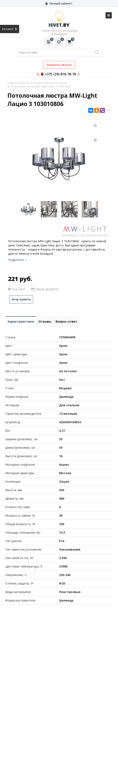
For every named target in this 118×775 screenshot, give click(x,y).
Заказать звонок (59, 65)
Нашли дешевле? (45, 289)
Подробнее (17, 260)
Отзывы (45, 321)
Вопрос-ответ (66, 321)
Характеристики (20, 321)
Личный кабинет (59, 3)
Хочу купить (21, 299)
